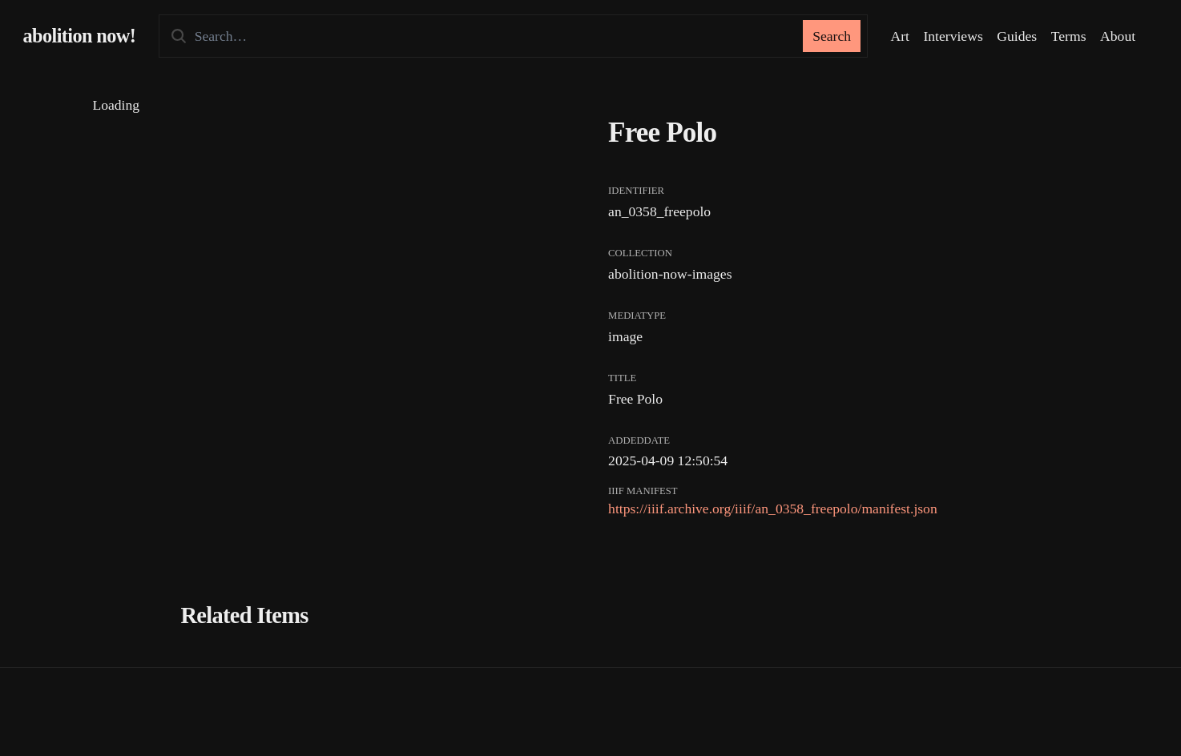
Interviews (952, 36)
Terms (1068, 36)
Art (899, 36)
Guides (1017, 36)
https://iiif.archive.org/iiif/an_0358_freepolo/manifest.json (772, 509)
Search (831, 36)
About (1117, 36)
